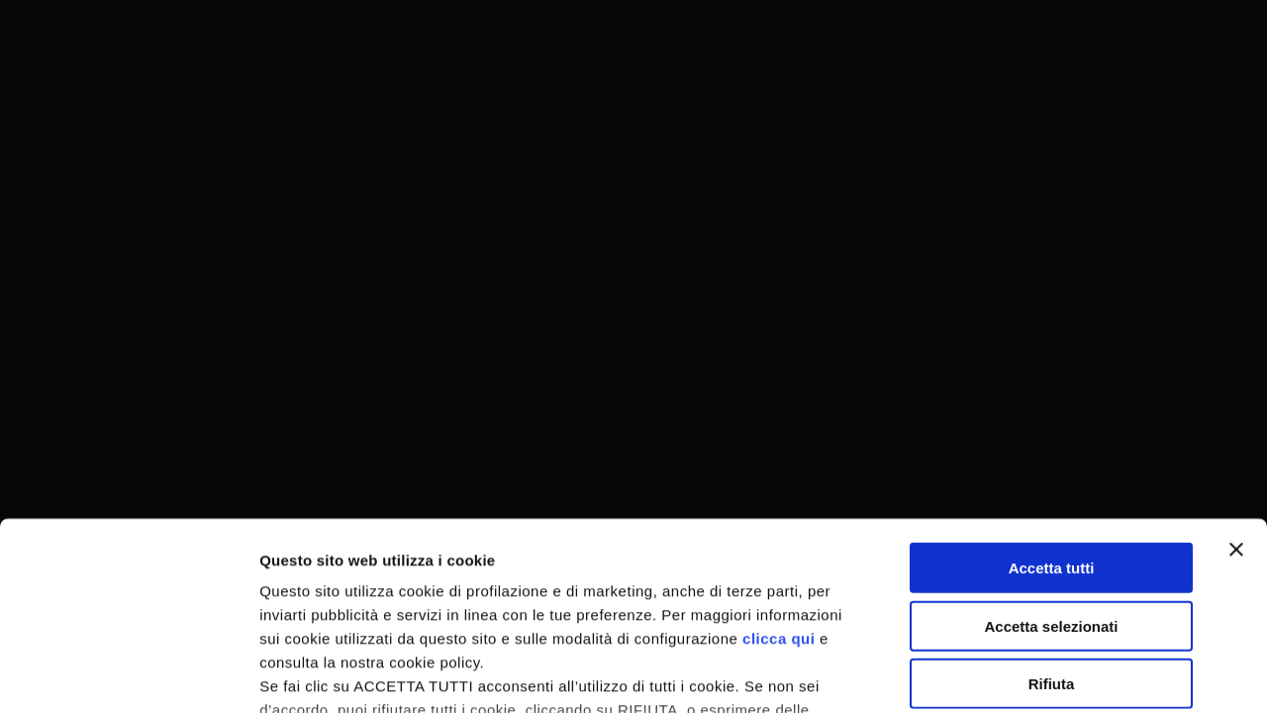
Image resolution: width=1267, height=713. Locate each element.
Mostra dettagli (1041, 673)
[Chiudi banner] (1236, 389)
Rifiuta (1051, 523)
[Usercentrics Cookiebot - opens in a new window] (128, 674)
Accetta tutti (1052, 407)
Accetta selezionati (1051, 465)
